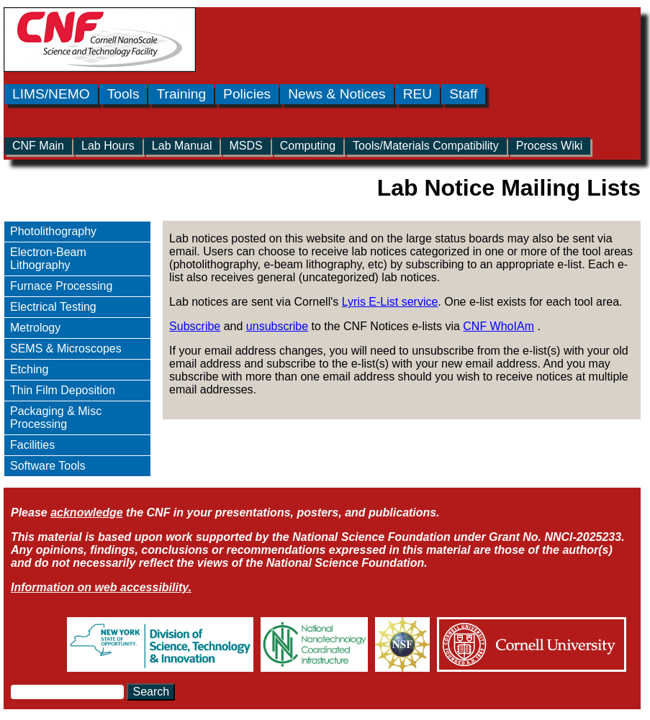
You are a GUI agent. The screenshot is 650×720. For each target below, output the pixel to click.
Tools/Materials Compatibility (426, 146)
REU (418, 93)
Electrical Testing (53, 307)
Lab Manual (182, 146)
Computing (307, 146)
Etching (29, 369)
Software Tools (48, 466)
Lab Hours (108, 146)
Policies (247, 93)
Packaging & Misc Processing (55, 417)
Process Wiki (549, 146)
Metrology (35, 328)
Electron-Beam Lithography (48, 258)
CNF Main (38, 146)
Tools (123, 93)
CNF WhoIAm (498, 326)
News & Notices (336, 93)
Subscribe (194, 326)
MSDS (245, 146)
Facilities (32, 445)
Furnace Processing (61, 286)
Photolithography (53, 231)
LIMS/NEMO (51, 93)
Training (181, 93)
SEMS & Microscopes (66, 348)
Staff (463, 93)
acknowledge (86, 512)
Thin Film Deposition (62, 390)
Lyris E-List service (390, 302)
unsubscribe (277, 326)
